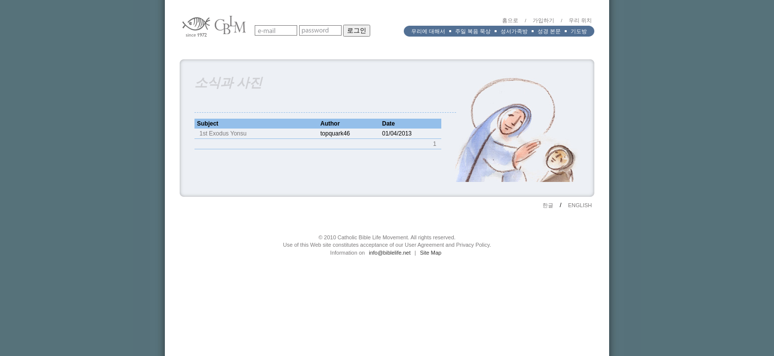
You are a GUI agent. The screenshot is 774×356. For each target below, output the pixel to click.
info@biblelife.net (390, 253)
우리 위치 (580, 20)
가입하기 (543, 20)
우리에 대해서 (428, 31)
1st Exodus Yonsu (222, 133)
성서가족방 (514, 31)
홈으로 (510, 20)
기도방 (579, 31)
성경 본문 (549, 31)
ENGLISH (580, 205)
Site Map (430, 253)
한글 (547, 205)
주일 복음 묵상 (473, 31)
